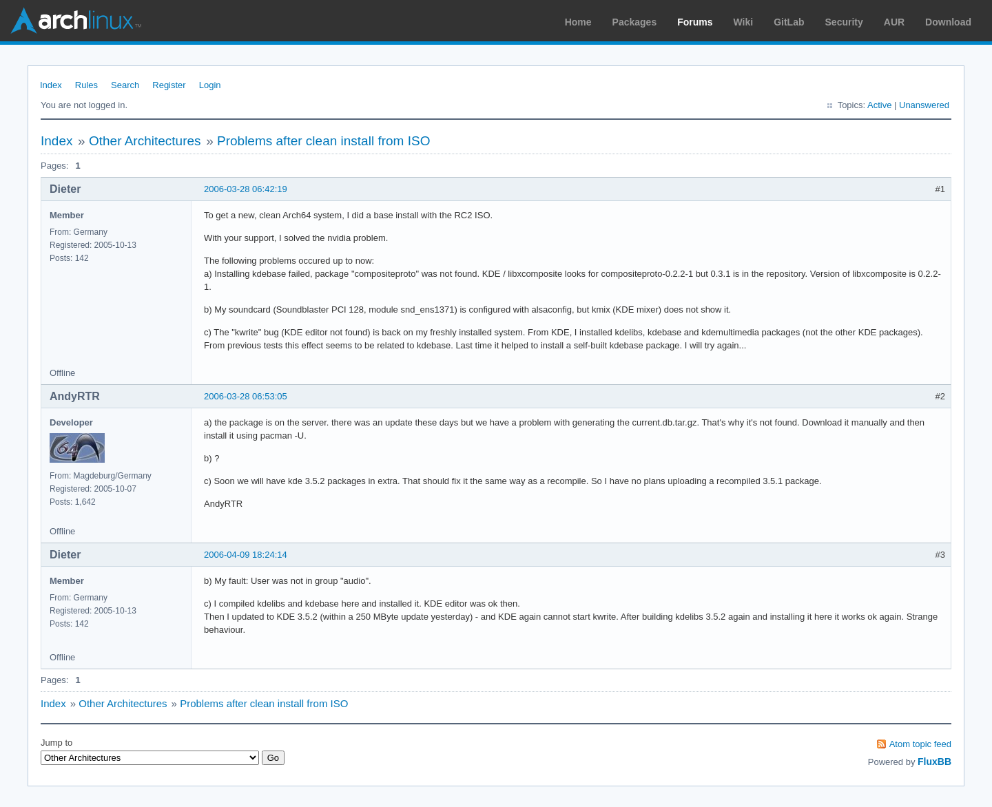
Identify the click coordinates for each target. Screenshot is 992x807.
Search (125, 85)
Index (51, 85)
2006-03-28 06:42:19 (245, 189)
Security (844, 22)
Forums (694, 22)
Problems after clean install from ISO (323, 141)
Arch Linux (75, 20)
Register (168, 85)
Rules (86, 85)
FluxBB (934, 761)
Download (948, 22)
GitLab (789, 22)
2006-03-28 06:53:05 (245, 396)
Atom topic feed (920, 744)
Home (578, 22)
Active (879, 105)
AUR (894, 22)
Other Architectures (145, 141)
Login (210, 85)
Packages (634, 22)
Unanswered (924, 105)
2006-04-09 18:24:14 (245, 554)
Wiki (744, 22)
